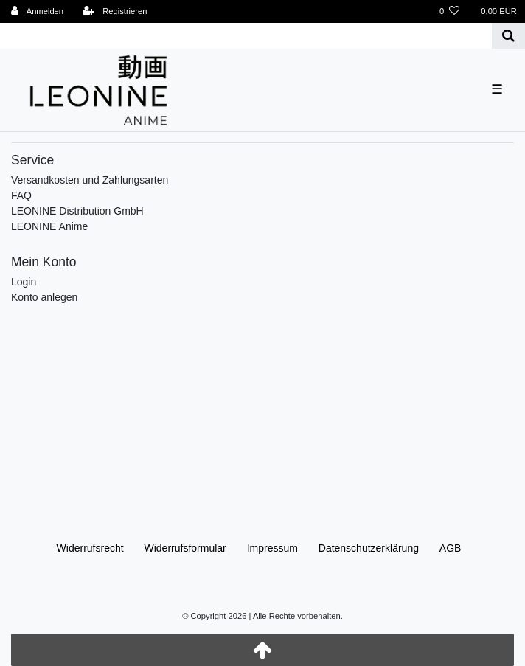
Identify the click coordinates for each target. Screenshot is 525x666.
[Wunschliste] (449, 11)
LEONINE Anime (49, 226)
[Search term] (246, 36)
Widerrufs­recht (90, 548)
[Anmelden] (37, 11)
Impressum (272, 548)
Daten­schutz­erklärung (369, 548)
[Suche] (508, 36)
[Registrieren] (114, 11)
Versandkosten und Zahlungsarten (89, 180)
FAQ (21, 195)
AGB (450, 548)
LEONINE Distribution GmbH (77, 211)
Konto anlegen (44, 297)
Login (23, 282)
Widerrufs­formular (185, 548)
